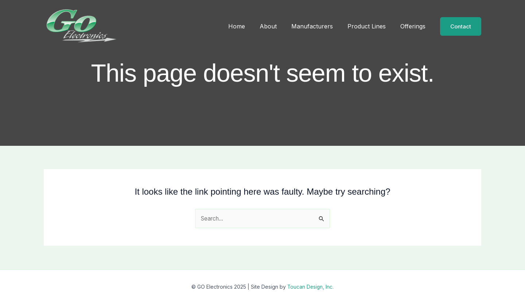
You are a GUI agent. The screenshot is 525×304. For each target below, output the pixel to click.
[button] (460, 26)
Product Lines (371, 26)
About (278, 26)
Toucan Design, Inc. (310, 287)
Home (249, 26)
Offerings (414, 26)
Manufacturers (319, 26)
